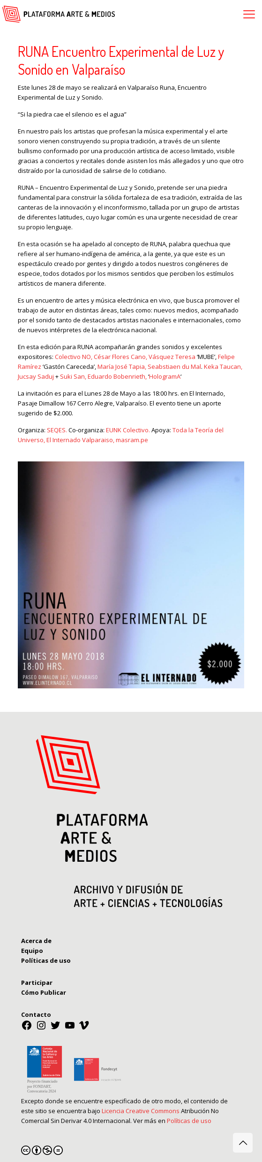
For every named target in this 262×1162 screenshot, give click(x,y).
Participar (36, 982)
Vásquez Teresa (172, 356)
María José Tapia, (122, 366)
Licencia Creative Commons (141, 1111)
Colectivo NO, (74, 356)
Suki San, (74, 376)
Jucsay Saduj (36, 376)
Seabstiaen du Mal (174, 366)
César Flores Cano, (121, 356)
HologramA (164, 376)
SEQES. (57, 430)
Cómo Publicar (43, 992)
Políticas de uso (189, 1120)
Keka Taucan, (223, 366)
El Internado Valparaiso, (80, 440)
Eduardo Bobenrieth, (118, 376)
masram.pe (132, 440)
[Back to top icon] (243, 1143)
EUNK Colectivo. (128, 430)
